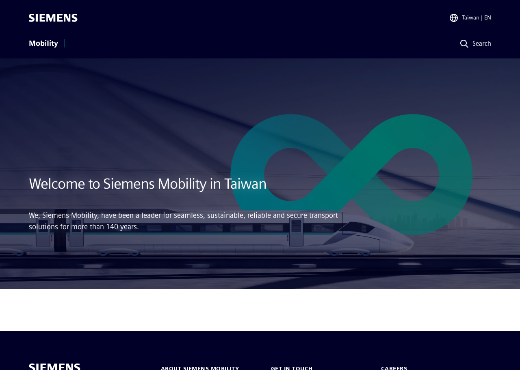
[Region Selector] (470, 18)
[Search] (473, 44)
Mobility (43, 43)
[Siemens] (53, 18)
